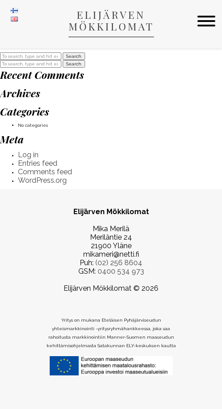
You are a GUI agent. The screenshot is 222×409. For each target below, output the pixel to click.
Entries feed (37, 163)
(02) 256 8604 (118, 262)
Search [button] (73, 56)
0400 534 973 (121, 271)
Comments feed (45, 172)
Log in (28, 155)
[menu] (206, 21)
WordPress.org (42, 180)
